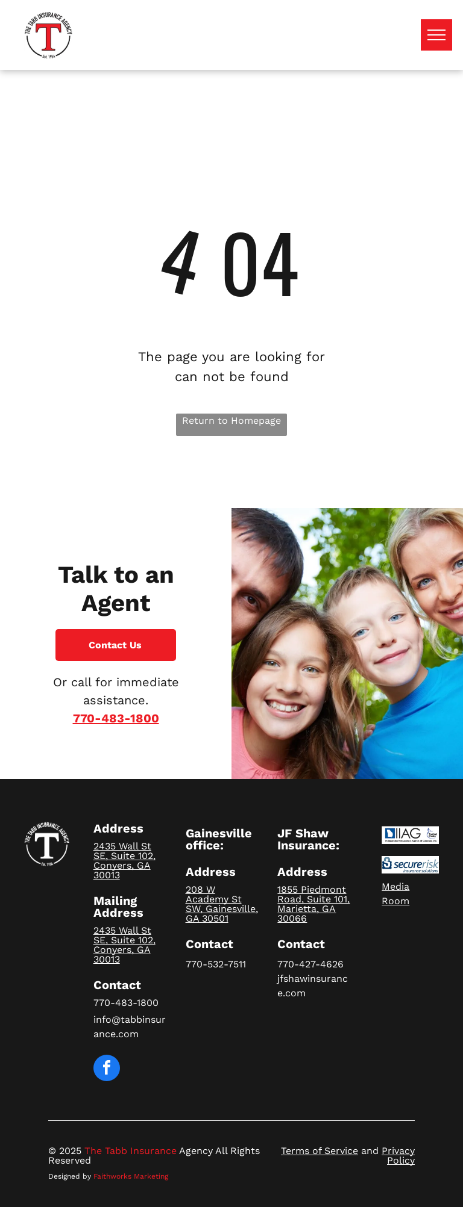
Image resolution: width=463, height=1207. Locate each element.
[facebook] (106, 1069)
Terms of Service (319, 1150)
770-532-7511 (216, 964)
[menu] (436, 35)
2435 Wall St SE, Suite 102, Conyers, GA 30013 (124, 860)
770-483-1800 (116, 718)
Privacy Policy (398, 1155)
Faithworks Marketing (130, 1176)
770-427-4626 (310, 964)
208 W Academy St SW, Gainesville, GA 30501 (222, 904)
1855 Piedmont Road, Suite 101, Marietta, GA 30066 (313, 904)
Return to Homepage (231, 420)
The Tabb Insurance (130, 1150)
